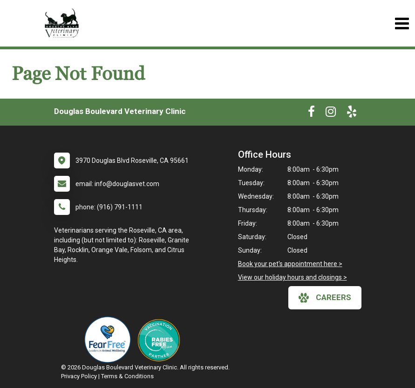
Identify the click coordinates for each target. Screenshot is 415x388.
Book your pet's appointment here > (290, 264)
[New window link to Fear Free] (110, 339)
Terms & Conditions (127, 376)
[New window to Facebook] (311, 113)
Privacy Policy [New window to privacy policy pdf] (79, 376)
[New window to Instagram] (330, 113)
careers (325, 298)
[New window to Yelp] (351, 113)
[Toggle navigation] (402, 23)
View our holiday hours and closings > (292, 277)
